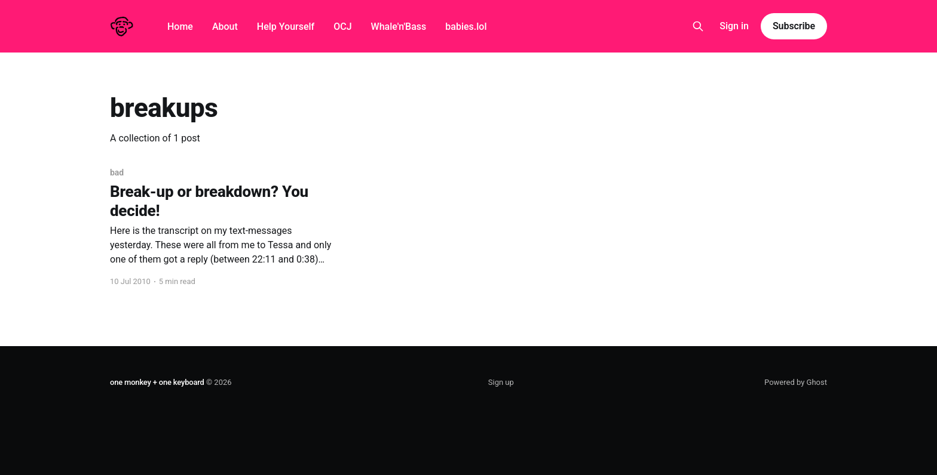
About (225, 26)
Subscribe (794, 26)
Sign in (734, 26)
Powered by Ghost (795, 382)
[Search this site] (698, 26)
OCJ (342, 26)
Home (180, 26)
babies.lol (465, 26)
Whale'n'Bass (399, 26)
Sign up (501, 382)
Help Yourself (285, 26)
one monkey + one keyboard (157, 382)
